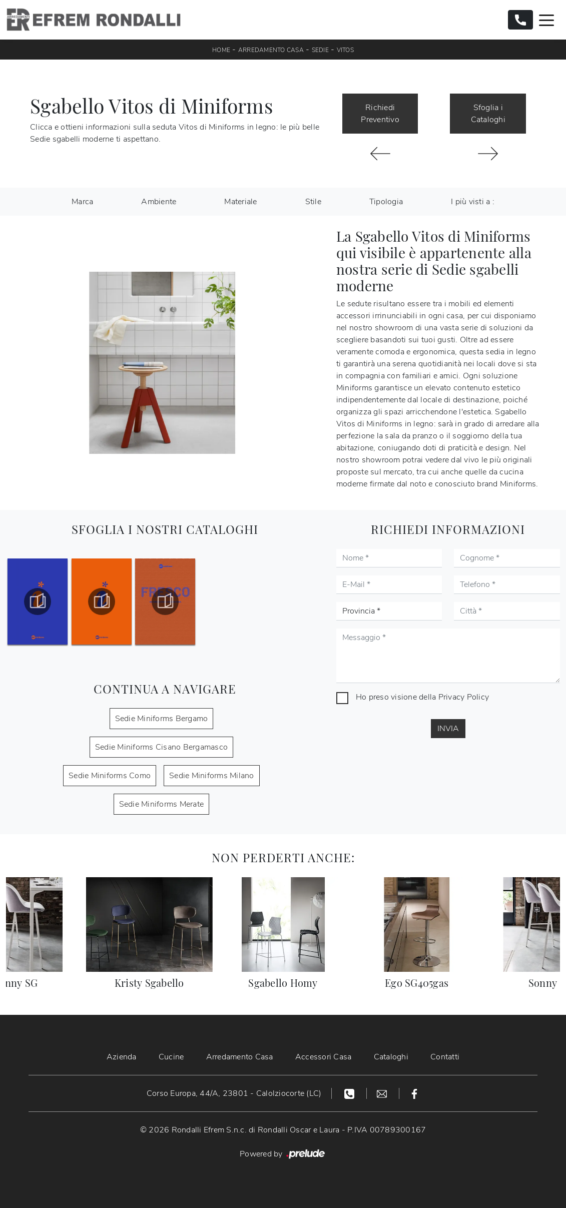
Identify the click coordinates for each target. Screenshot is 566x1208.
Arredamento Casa (271, 50)
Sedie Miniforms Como (110, 775)
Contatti (444, 1056)
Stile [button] (313, 201)
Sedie (320, 50)
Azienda (122, 1056)
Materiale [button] (240, 201)
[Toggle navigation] (546, 20)
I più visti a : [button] (472, 201)
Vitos (345, 50)
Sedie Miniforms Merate (161, 804)
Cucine (171, 1056)
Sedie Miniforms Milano (211, 775)
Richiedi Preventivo (380, 113)
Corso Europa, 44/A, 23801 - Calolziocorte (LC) (234, 1093)
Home (221, 50)
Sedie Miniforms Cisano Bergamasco (161, 747)
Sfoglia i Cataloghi (488, 113)
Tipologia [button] (386, 201)
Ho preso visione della (422, 697)
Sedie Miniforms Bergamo (161, 718)
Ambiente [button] (158, 201)
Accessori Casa (323, 1056)
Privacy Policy (463, 697)
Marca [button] (82, 201)
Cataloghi (391, 1056)
